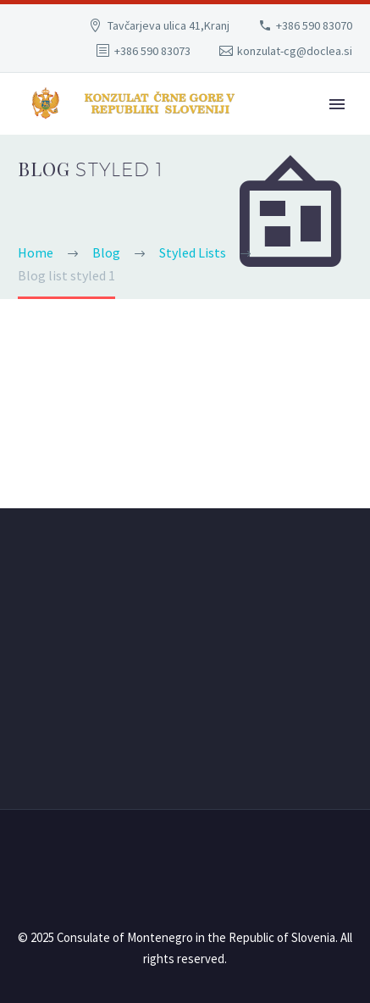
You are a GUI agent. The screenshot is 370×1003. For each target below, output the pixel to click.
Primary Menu (337, 104)
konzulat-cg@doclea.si (294, 50)
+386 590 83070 (314, 25)
